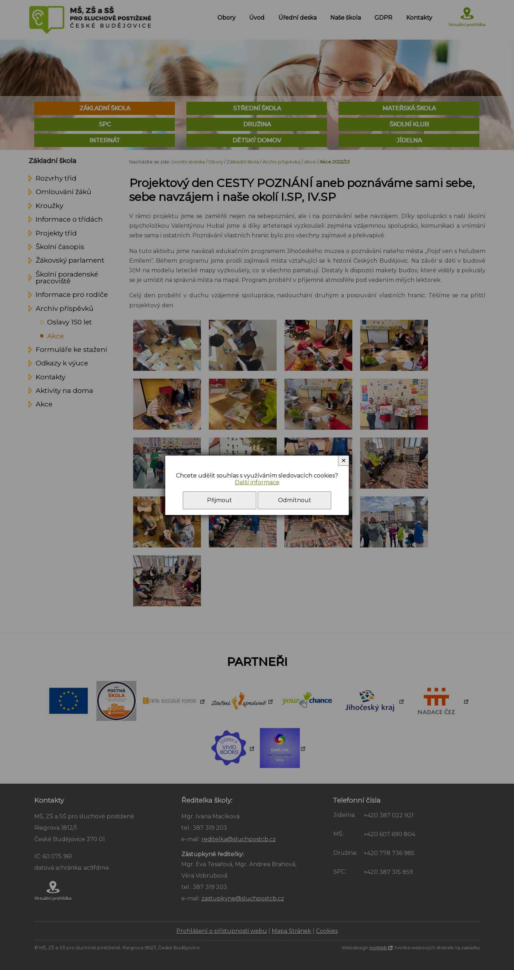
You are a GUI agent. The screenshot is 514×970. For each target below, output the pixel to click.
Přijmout (219, 500)
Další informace (257, 482)
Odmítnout (294, 500)
